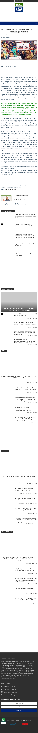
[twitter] (17, 1)
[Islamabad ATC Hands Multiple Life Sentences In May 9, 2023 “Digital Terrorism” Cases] (7, 420)
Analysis (3, 37)
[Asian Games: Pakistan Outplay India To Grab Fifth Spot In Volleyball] (7, 511)
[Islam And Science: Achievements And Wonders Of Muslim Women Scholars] (7, 601)
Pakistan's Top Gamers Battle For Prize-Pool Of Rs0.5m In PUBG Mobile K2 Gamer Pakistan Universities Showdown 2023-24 (19, 558)
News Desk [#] (21, 482)
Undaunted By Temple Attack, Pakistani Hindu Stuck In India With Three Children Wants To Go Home (25, 235)
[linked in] (6, 189)
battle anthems (9, 185)
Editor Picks (7, 289)
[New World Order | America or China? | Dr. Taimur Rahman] (7, 317)
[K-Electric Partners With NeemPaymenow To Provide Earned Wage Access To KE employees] (7, 342)
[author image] (6, 198)
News (4, 351)
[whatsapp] (13, 66)
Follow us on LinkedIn (9, 692)
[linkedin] (6, 66)
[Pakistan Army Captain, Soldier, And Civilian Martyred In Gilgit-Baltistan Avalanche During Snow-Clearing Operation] (7, 334)
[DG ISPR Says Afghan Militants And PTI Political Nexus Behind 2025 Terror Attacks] (19, 302)
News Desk (21, 493)
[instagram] (22, 1)
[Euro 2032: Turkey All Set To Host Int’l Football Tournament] (7, 501)
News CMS (18, 723)
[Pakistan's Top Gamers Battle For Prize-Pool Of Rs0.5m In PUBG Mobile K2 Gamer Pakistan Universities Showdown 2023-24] (19, 544)
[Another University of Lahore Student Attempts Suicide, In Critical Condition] (7, 325)
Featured (8, 37)
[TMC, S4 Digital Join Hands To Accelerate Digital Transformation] (7, 571)
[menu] (36, 23)
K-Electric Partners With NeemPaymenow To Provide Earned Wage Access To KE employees (24, 341)
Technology (7, 531)
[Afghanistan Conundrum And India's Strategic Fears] (7, 246)
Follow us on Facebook (9, 686)
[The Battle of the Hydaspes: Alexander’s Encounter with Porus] (7, 227)
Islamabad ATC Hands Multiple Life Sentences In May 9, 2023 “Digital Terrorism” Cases (25, 419)
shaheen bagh (17, 187)
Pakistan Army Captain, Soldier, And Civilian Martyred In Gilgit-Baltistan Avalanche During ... (24, 332)
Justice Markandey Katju (7, 35)
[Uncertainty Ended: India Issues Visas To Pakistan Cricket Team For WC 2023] (7, 521)
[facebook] (14, 1)
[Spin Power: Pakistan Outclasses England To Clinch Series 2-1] (7, 491)
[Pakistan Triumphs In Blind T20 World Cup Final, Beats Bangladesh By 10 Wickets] (19, 464)
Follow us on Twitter (8, 689)
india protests (26, 185)
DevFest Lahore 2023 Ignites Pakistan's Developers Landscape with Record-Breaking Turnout (26, 580)
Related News (7, 211)
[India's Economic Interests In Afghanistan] (7, 256)
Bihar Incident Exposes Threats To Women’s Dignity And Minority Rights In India (25, 216)
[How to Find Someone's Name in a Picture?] (7, 591)
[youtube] (20, 1)
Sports (5, 451)
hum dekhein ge (18, 185)
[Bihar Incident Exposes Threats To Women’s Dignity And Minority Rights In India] (7, 217)
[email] (15, 66)
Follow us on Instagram (9, 695)
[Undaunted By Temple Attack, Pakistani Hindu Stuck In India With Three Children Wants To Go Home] (7, 237)
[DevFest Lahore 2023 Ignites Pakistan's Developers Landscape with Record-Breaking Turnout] (7, 581)
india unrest (10, 187)
